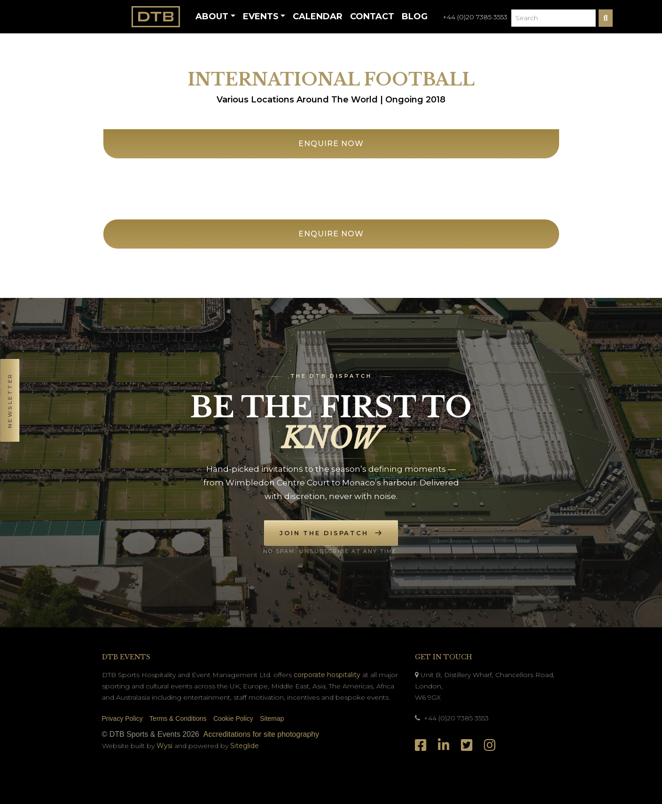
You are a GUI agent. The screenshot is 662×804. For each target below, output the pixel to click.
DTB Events (126, 657)
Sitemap (272, 718)
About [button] (211, 16)
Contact (372, 16)
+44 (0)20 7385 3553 (475, 17)
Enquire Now (331, 143)
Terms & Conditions (177, 718)
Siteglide (244, 746)
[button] (9, 402)
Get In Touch (443, 657)
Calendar (318, 16)
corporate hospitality (327, 675)
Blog (415, 16)
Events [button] (261, 16)
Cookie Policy (233, 718)
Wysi (165, 746)
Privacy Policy (122, 718)
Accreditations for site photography (261, 734)
